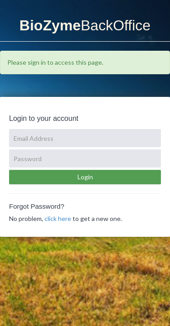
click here (57, 218)
